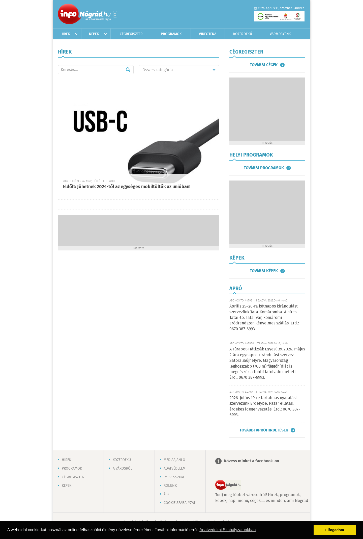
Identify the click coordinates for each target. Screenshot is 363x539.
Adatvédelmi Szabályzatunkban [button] (227, 530)
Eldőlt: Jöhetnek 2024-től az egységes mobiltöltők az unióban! (126, 186)
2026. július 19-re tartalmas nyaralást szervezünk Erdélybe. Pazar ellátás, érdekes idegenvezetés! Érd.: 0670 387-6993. (264, 406)
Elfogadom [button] (334, 530)
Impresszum (174, 477)
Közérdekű (242, 34)
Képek (94, 34)
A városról (122, 468)
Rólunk (170, 486)
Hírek (65, 34)
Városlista (115, 14)
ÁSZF (167, 494)
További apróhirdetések (263, 430)
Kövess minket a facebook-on (251, 461)
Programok (171, 34)
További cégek (264, 65)
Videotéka (207, 34)
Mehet (128, 69)
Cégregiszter (131, 34)
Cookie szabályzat (179, 503)
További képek (264, 271)
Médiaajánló (174, 460)
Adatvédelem (175, 468)
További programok (264, 168)
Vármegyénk (280, 34)
